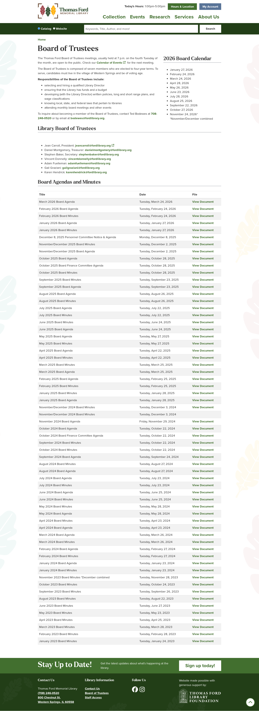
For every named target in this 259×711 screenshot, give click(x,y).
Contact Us (92, 688)
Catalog (46, 29)
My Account (210, 6)
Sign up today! (200, 665)
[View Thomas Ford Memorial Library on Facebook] (135, 690)
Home (42, 39)
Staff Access (93, 697)
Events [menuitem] (137, 16)
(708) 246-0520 (48, 693)
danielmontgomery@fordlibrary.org (108, 150)
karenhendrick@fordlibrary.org (86, 172)
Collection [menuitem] (114, 16)
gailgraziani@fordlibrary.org (81, 168)
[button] (145, 6)
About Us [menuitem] (208, 16)
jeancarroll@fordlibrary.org (93, 145)
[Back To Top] (250, 702)
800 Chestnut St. (49, 697)
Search (210, 29)
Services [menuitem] (184, 16)
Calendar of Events (109, 62)
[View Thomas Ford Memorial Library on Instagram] (142, 690)
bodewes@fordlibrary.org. (88, 118)
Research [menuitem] (159, 16)
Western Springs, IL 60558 (56, 702)
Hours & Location (182, 6)
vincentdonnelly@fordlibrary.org (89, 159)
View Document (203, 202)
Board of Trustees (97, 693)
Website (61, 29)
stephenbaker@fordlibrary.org (98, 154)
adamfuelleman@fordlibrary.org (89, 163)
